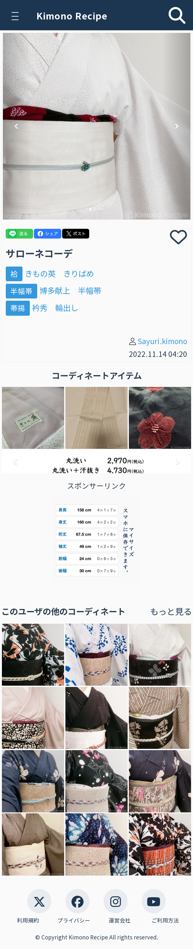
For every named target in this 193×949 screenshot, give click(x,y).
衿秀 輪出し (55, 307)
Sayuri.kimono (162, 341)
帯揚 (17, 308)
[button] (17, 126)
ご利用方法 (165, 920)
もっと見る (171, 611)
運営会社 (119, 920)
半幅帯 (21, 290)
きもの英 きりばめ (59, 273)
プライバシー (73, 920)
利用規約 (28, 920)
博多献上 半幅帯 (70, 290)
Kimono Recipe (71, 15)
